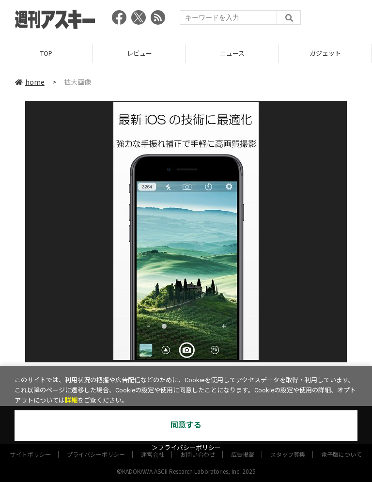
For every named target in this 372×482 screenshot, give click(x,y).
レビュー (139, 53)
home (30, 82)
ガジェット (325, 53)
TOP (46, 53)
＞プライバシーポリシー (186, 447)
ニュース (232, 53)
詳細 (71, 400)
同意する (186, 425)
